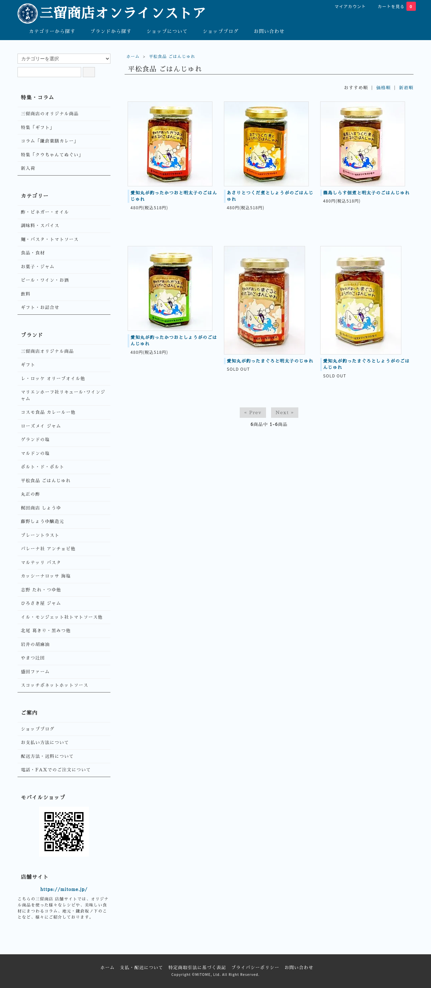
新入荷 (28, 168)
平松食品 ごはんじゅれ (172, 57)
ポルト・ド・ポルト (42, 467)
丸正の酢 (30, 494)
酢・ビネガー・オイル (45, 212)
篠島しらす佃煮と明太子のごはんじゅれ (366, 193)
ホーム (133, 57)
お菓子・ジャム (38, 267)
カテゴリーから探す (47, 31)
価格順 (383, 88)
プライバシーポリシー (255, 967)
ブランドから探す (105, 31)
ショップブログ (216, 31)
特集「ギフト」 (38, 127)
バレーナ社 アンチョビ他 (48, 549)
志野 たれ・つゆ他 (41, 590)
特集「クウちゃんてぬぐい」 (52, 155)
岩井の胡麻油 (35, 644)
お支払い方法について (45, 742)
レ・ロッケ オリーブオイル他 (53, 378)
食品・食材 (33, 253)
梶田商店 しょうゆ (41, 508)
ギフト (28, 365)
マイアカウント (347, 6)
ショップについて (162, 31)
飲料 (26, 294)
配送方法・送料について (47, 756)
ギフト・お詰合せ (40, 307)
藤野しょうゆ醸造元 (42, 521)
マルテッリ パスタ (41, 562)
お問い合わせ (264, 31)
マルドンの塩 (35, 453)
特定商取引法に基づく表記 (197, 967)
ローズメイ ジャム (41, 426)
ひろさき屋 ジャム (41, 603)
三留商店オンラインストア (112, 13)
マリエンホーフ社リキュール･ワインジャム (63, 395)
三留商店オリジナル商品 (47, 351)
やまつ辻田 (33, 658)
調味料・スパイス (40, 225)
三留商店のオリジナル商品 (50, 114)
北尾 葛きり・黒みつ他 (46, 630)
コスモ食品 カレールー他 (48, 412)
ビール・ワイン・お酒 (45, 280)
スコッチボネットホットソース (54, 685)
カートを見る (393, 6)
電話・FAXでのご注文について (56, 770)
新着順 (406, 88)
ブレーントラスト (40, 535)
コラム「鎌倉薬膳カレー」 (50, 141)
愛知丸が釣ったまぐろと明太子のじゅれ (270, 361)
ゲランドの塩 (35, 439)
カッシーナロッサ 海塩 (46, 576)
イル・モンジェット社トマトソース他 (62, 617)
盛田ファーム (35, 672)
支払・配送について (141, 967)
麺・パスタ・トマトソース (50, 239)
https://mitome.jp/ (64, 889)
